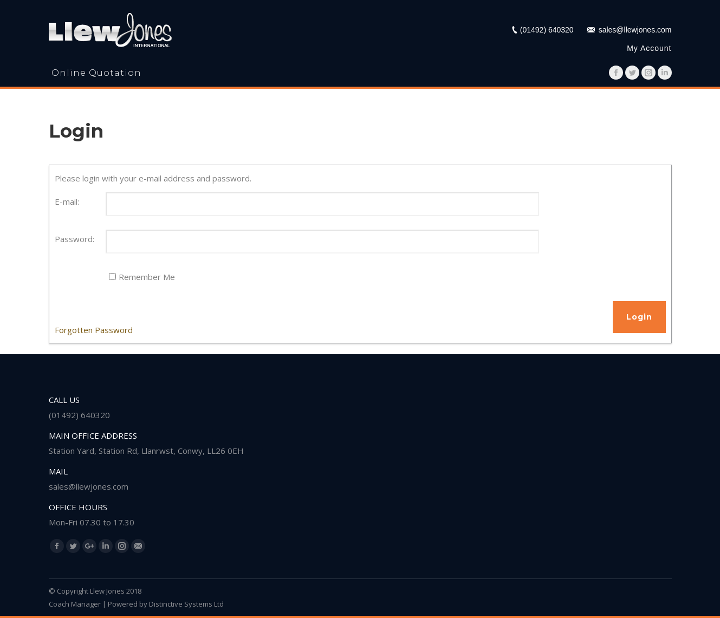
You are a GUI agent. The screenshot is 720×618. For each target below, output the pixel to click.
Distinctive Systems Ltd (186, 604)
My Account (649, 48)
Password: (74, 238)
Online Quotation (96, 73)
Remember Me (147, 276)
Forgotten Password (94, 329)
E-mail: (67, 201)
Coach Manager (75, 604)
